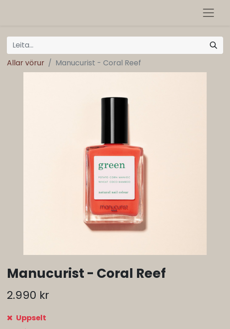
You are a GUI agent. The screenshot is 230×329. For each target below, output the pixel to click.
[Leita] (213, 45)
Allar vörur (25, 63)
